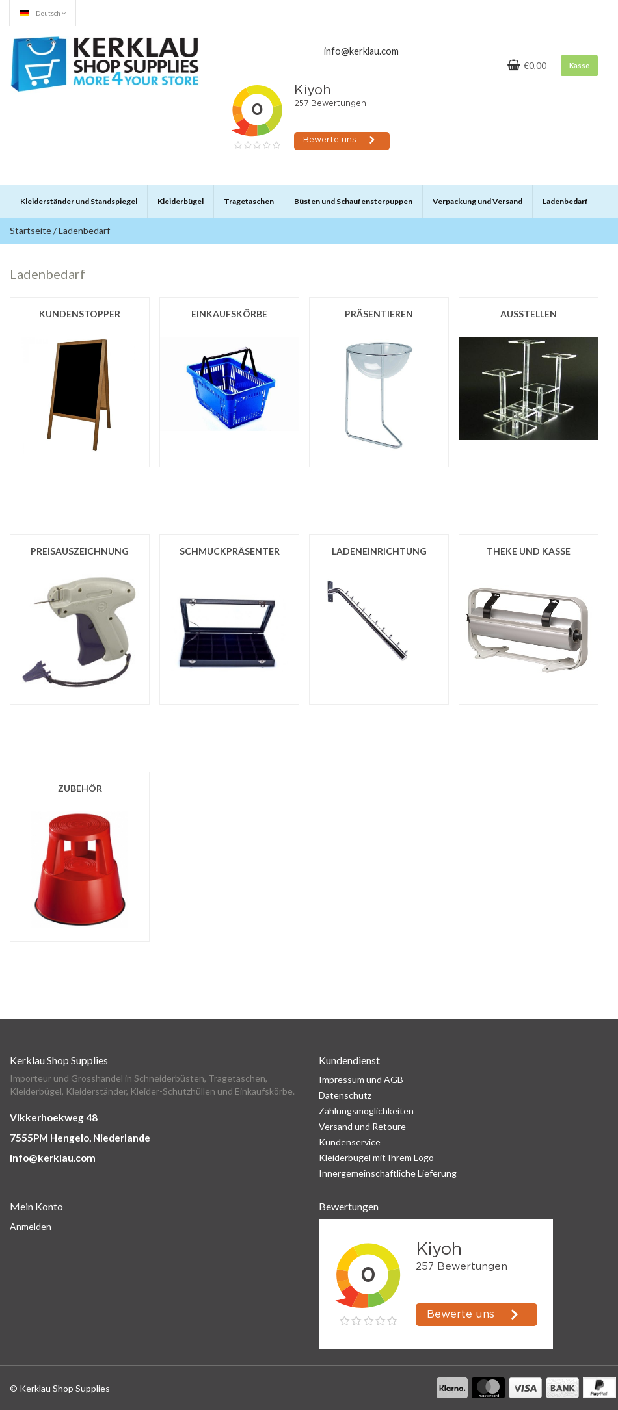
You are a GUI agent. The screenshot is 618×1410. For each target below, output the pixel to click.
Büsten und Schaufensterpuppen (353, 201)
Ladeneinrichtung (379, 550)
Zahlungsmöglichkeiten (366, 1110)
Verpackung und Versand (477, 201)
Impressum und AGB (361, 1079)
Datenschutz (345, 1095)
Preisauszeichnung (80, 550)
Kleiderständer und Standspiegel (78, 201)
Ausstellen (528, 313)
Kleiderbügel (180, 201)
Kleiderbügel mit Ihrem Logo (376, 1157)
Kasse (579, 65)
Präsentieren (379, 313)
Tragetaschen (249, 201)
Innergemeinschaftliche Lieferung (388, 1173)
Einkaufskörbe (229, 313)
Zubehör (80, 788)
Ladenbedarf (565, 201)
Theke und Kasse (529, 550)
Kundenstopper (79, 313)
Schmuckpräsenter (230, 550)
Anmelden (30, 1226)
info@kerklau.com (53, 1158)
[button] (136, 195)
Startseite (30, 230)
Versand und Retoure (362, 1126)
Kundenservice (350, 1141)
